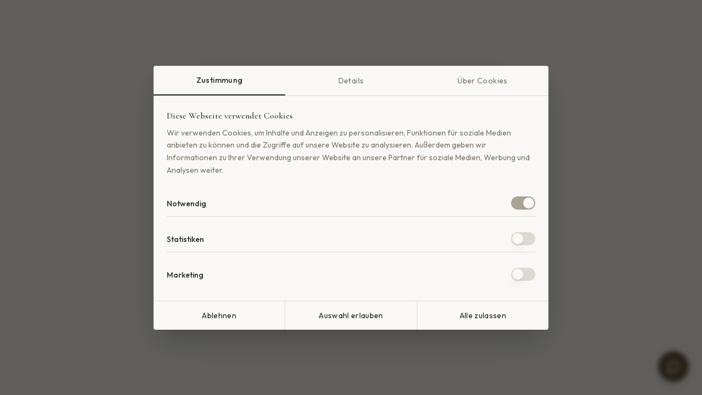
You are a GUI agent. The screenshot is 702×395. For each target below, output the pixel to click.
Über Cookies (482, 81)
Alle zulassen (483, 315)
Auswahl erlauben (351, 315)
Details (351, 81)
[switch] (523, 203)
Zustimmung (219, 80)
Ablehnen (219, 315)
